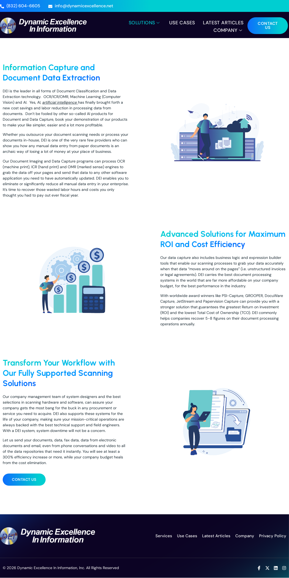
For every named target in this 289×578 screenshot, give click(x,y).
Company (228, 29)
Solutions (142, 22)
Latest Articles (222, 22)
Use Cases (180, 22)
